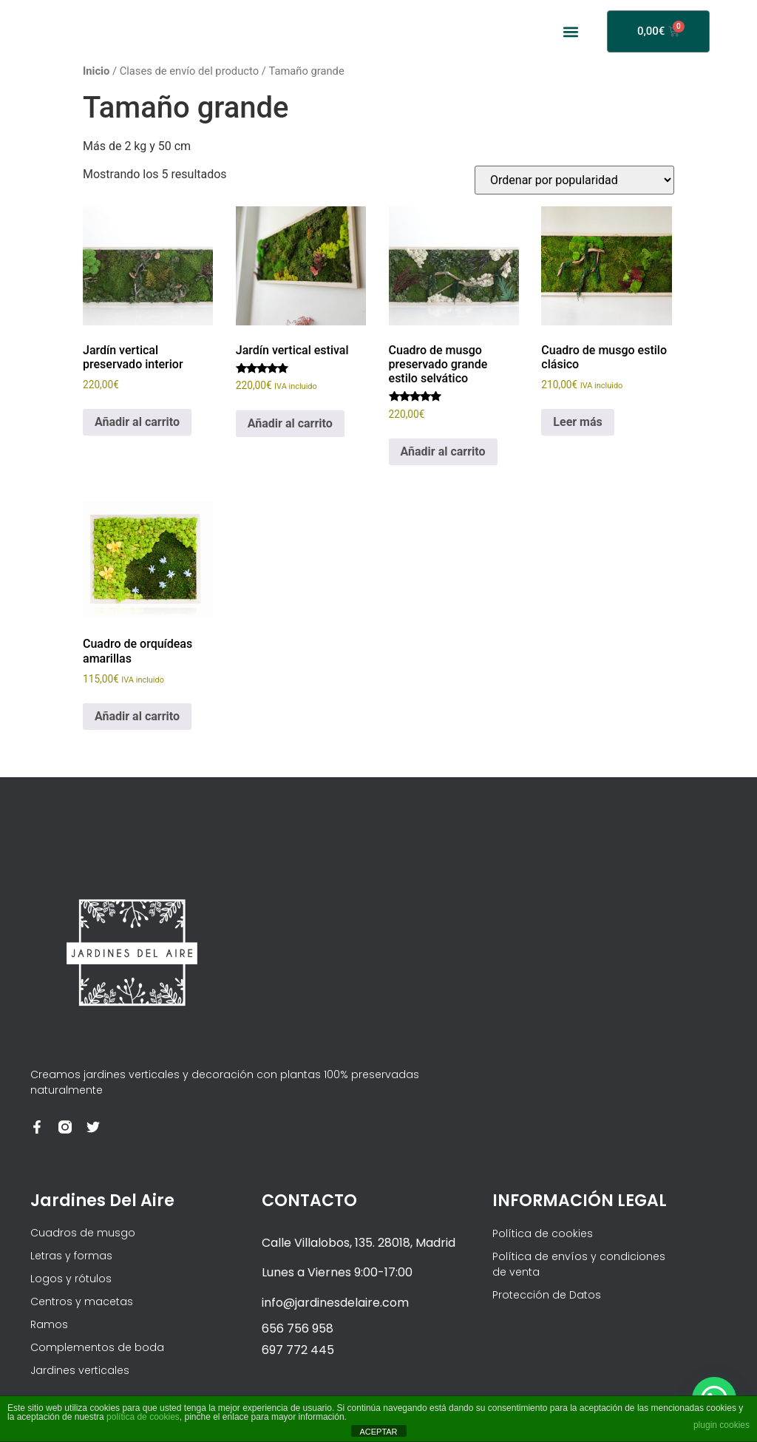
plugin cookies (721, 1425)
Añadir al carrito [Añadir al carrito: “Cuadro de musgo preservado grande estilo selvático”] (443, 451)
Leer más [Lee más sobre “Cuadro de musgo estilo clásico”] (577, 422)
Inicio (96, 71)
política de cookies (143, 1417)
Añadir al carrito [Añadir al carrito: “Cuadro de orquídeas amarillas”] (137, 716)
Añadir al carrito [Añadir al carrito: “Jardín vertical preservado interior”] (137, 422)
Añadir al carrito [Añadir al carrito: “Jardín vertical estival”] (290, 423)
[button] (571, 31)
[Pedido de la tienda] (574, 180)
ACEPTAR (378, 1431)
